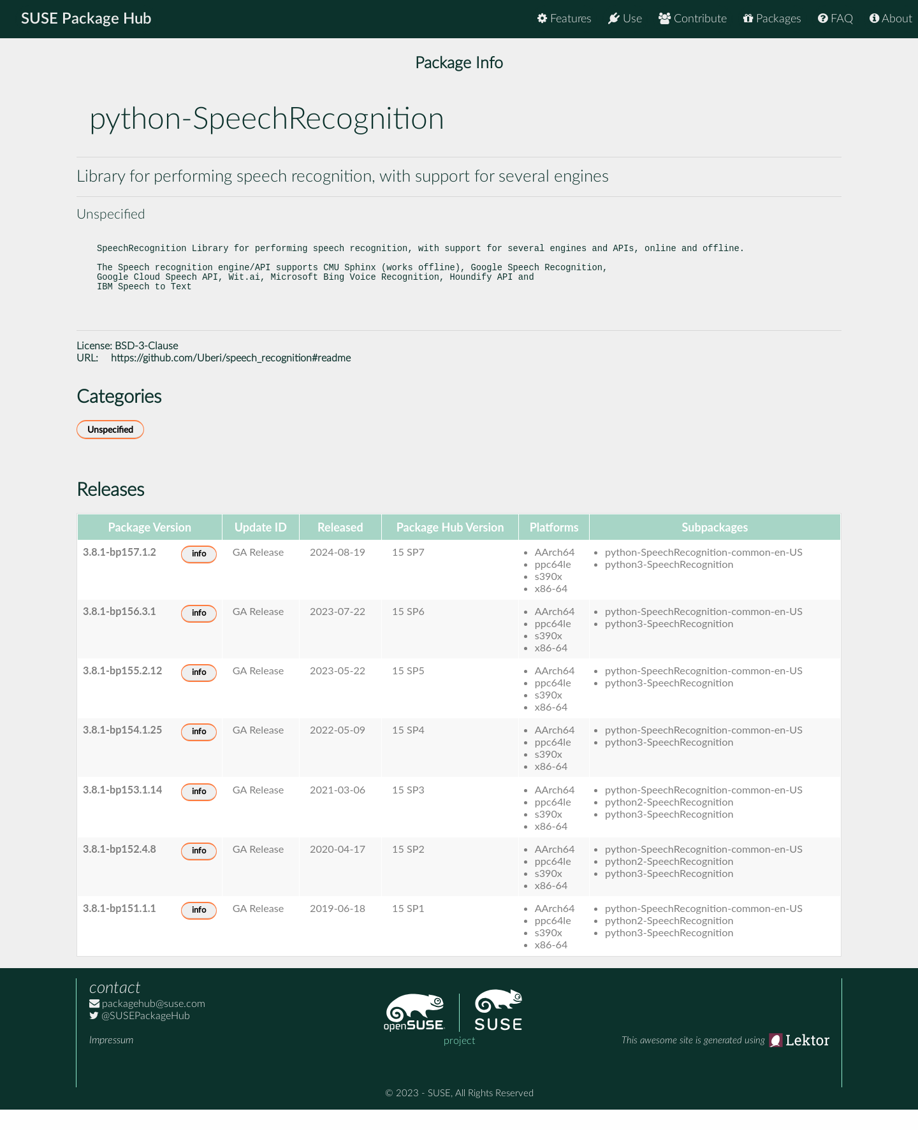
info (199, 574)
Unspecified (110, 450)
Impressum (111, 1060)
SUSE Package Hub (86, 19)
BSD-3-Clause (146, 366)
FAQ (835, 19)
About (891, 19)
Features (564, 19)
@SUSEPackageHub (139, 1036)
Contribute (693, 19)
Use (625, 19)
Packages (772, 19)
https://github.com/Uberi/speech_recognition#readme (231, 378)
